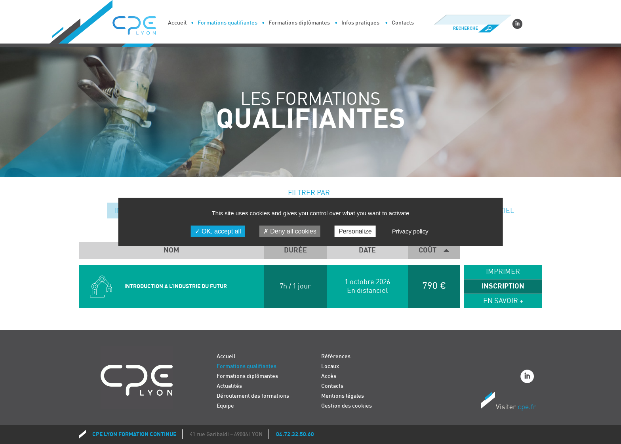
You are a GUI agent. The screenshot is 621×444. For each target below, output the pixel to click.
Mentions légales (342, 396)
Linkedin (517, 24)
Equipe (225, 406)
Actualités (229, 386)
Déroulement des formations (253, 396)
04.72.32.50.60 (295, 434)
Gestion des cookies (346, 406)
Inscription (503, 286)
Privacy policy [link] (410, 231)
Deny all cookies (289, 231)
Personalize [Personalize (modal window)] (355, 231)
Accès (328, 376)
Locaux (330, 366)
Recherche (472, 28)
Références (336, 356)
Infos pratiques (360, 23)
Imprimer (503, 271)
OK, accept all (218, 231)
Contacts (403, 23)
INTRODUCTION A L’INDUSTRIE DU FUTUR (175, 286)
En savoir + (503, 301)
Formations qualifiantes (227, 23)
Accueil (177, 23)
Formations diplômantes (299, 23)
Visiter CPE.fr (508, 402)
